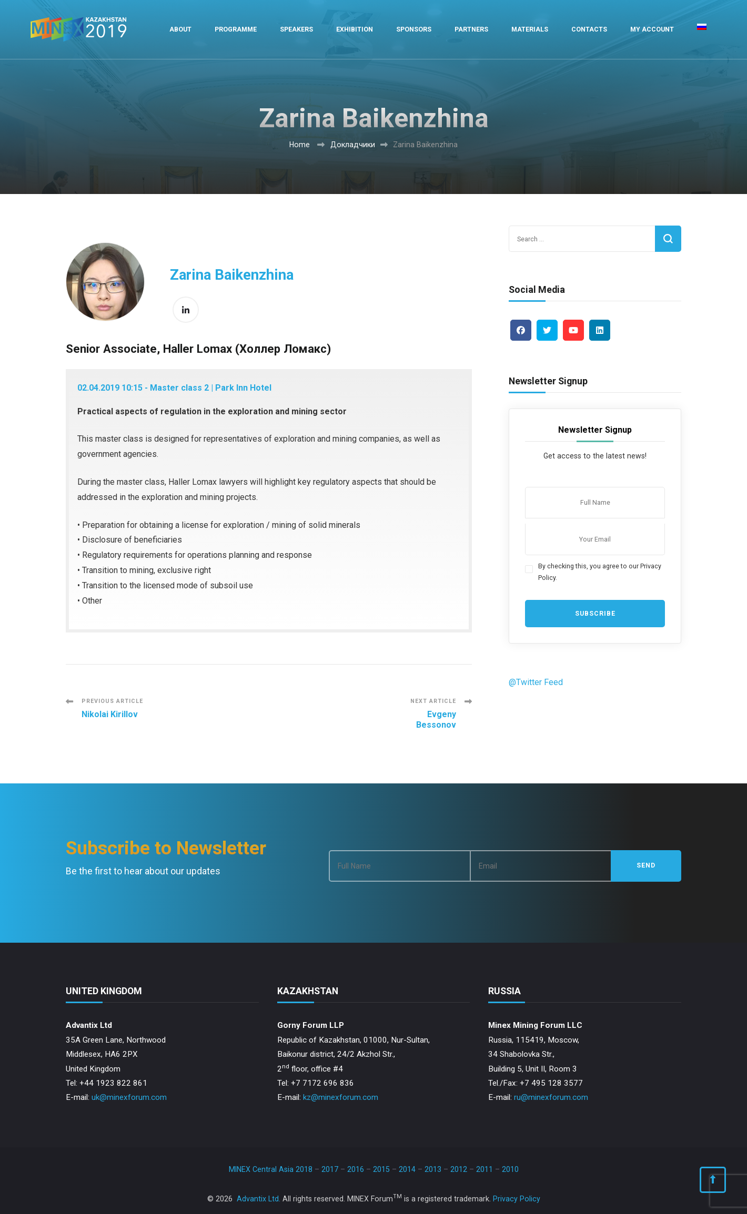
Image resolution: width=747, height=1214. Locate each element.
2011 (484, 1169)
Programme (236, 29)
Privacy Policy (516, 1199)
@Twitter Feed (536, 682)
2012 (458, 1169)
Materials (529, 29)
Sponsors (413, 29)
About (180, 29)
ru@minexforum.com (551, 1097)
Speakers (296, 29)
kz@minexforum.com (340, 1097)
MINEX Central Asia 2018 (270, 1169)
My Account (652, 29)
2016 (355, 1169)
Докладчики (352, 144)
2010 (510, 1169)
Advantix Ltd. (258, 1199)
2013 (433, 1169)
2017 (329, 1169)
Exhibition (354, 29)
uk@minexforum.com (129, 1097)
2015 (381, 1169)
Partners (471, 29)
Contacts (589, 29)
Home (299, 144)
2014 (407, 1169)
